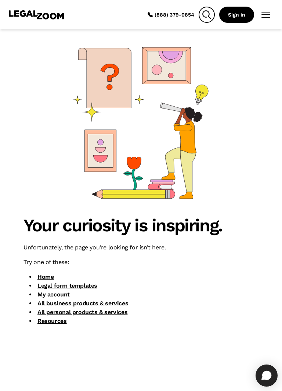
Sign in (236, 15)
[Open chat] (267, 376)
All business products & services (82, 303)
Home (45, 276)
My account (53, 294)
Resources (51, 320)
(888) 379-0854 (170, 15)
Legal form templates (67, 285)
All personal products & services (82, 312)
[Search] (207, 15)
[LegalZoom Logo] (36, 14)
